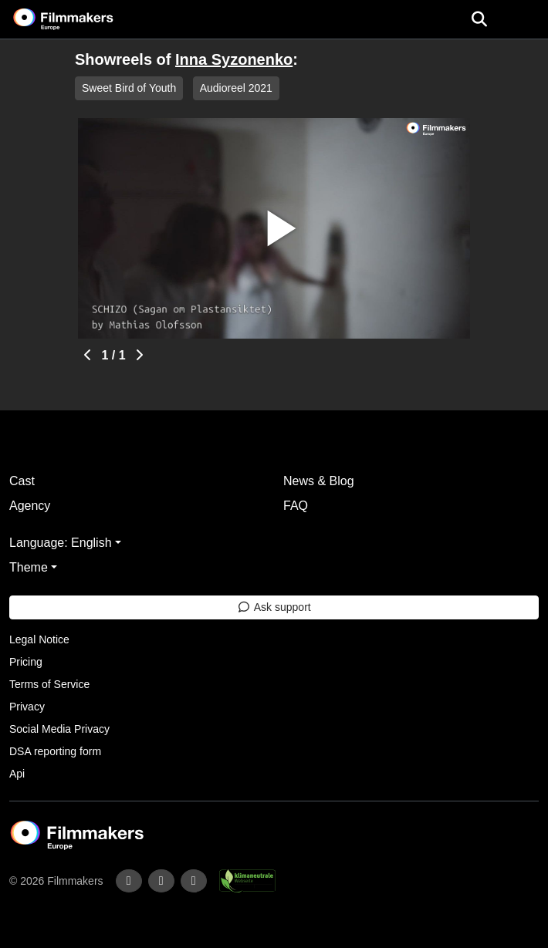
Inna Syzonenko (234, 59)
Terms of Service (49, 684)
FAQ (295, 505)
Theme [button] (28, 567)
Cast (22, 480)
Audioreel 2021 (236, 88)
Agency (29, 505)
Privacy (27, 706)
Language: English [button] (60, 542)
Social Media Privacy (59, 729)
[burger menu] (525, 19)
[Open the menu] (479, 19)
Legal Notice (39, 639)
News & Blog (318, 480)
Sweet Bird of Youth (129, 88)
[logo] (81, 19)
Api (17, 774)
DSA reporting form (55, 751)
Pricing (25, 662)
